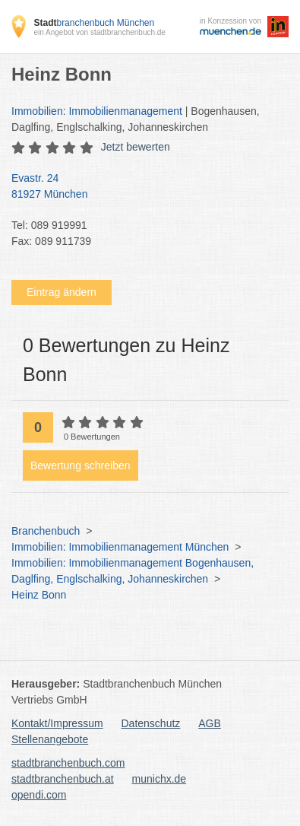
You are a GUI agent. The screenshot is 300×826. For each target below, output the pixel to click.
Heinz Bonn (38, 595)
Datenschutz (151, 723)
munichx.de (159, 779)
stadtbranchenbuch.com (68, 763)
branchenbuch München (93, 22)
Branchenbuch (45, 531)
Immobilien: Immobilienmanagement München (120, 547)
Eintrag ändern (61, 292)
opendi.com (38, 795)
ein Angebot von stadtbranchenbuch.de (99, 32)
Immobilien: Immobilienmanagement (96, 111)
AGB (209, 723)
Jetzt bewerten (135, 147)
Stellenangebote (49, 739)
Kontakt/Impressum (57, 723)
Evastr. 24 (142, 187)
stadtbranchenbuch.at (62, 779)
